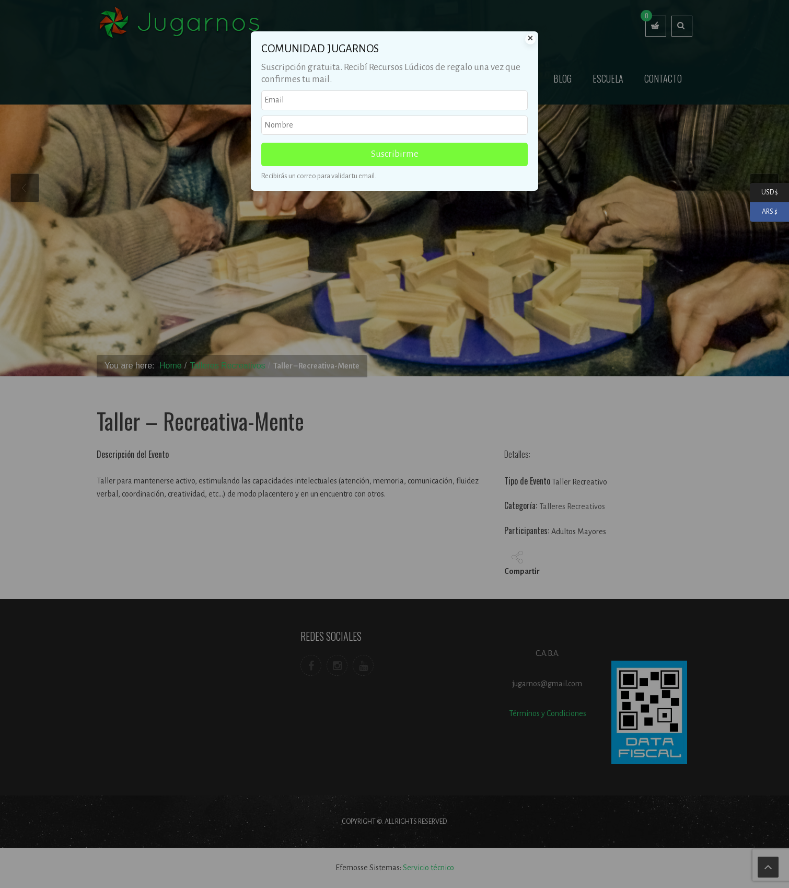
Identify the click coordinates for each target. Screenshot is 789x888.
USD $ (764, 192)
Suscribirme (395, 154)
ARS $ (764, 212)
